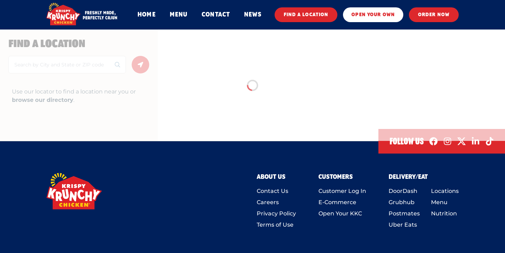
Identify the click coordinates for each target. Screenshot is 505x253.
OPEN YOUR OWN (373, 15)
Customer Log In (342, 191)
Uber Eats (403, 224)
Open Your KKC (340, 213)
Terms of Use (275, 224)
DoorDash (403, 191)
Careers (268, 202)
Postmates (404, 213)
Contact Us (272, 191)
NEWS (253, 14)
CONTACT (216, 14)
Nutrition (444, 213)
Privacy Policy (276, 213)
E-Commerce (337, 202)
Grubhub (402, 202)
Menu (439, 202)
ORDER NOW (434, 15)
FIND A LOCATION (306, 15)
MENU (179, 14)
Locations (445, 191)
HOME (146, 14)
